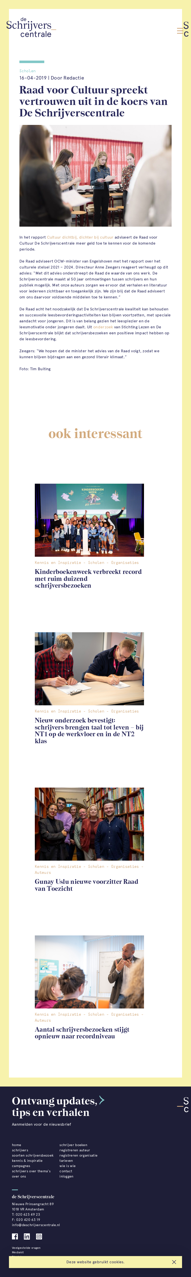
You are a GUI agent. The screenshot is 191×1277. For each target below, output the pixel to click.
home (16, 1145)
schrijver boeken (73, 1145)
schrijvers (20, 1150)
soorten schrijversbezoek (32, 1155)
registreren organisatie (78, 1155)
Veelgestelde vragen (26, 1248)
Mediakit (18, 1252)
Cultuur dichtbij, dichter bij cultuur (80, 237)
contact (65, 1171)
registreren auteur (74, 1150)
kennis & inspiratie (27, 1161)
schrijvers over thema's (31, 1171)
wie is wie (67, 1166)
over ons (19, 1176)
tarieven (66, 1161)
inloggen (66, 1176)
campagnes (21, 1166)
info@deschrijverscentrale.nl (36, 1225)
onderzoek (103, 327)
